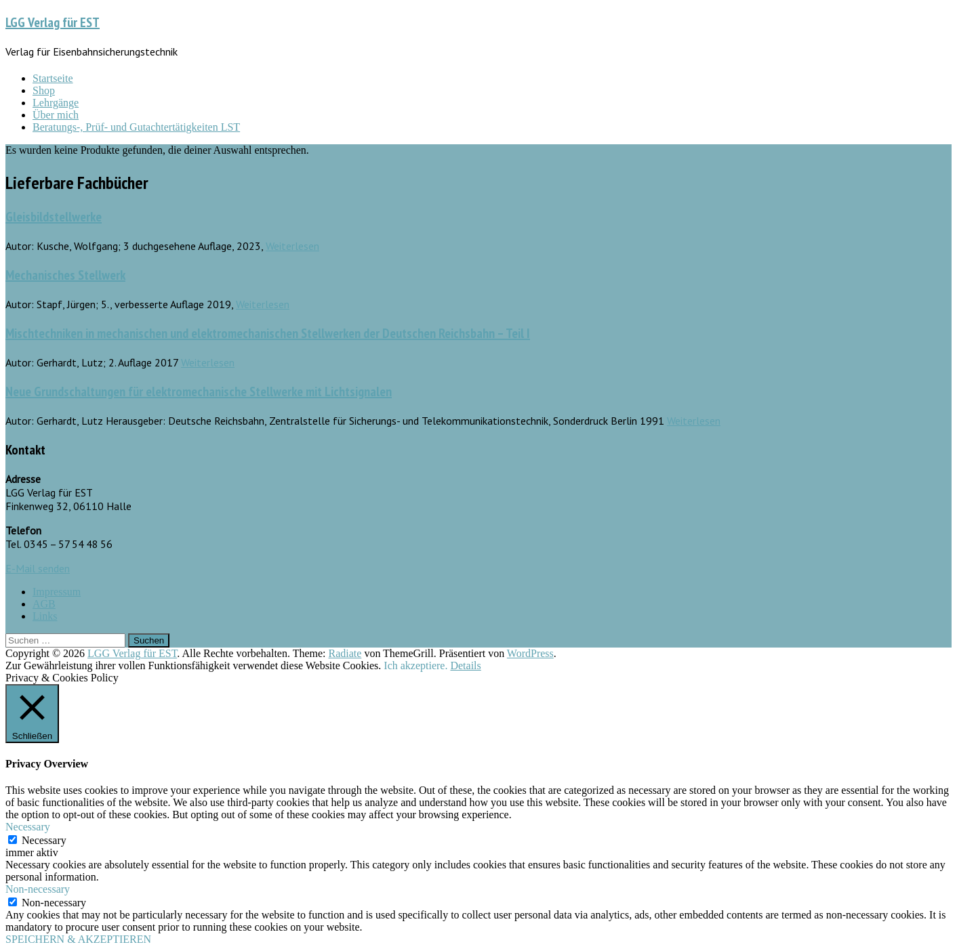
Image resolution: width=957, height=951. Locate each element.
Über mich (56, 115)
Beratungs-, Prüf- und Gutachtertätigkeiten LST (136, 127)
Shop (44, 90)
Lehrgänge (56, 102)
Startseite (53, 78)
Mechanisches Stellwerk (65, 275)
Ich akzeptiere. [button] (415, 665)
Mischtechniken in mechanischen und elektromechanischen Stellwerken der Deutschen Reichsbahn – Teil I (267, 333)
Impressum (57, 591)
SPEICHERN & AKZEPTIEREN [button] (78, 939)
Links (45, 616)
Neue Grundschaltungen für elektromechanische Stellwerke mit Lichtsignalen (198, 391)
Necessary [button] (27, 826)
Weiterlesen (292, 246)
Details (465, 665)
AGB (44, 604)
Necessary (44, 840)
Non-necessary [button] (37, 889)
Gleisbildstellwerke (53, 217)
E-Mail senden (37, 568)
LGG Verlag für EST (52, 22)
